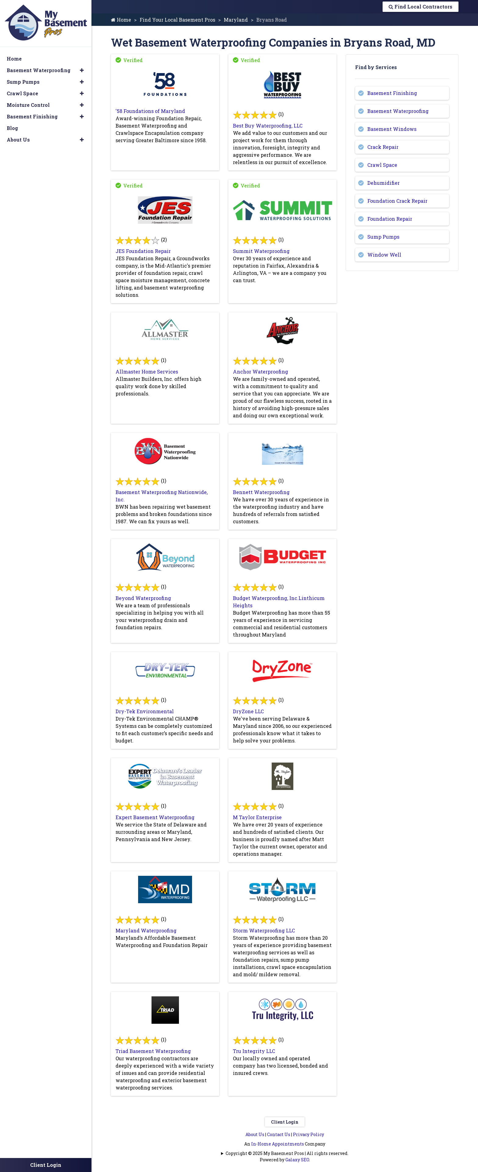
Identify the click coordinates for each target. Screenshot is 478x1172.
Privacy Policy (308, 1134)
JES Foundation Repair (143, 251)
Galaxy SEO (297, 1160)
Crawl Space (382, 165)
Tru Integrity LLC (254, 1051)
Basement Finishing (392, 93)
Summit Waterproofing (261, 251)
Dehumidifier (383, 183)
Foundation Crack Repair (397, 201)
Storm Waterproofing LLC (264, 930)
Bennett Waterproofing (261, 492)
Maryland (236, 19)
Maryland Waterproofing (146, 930)
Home (121, 19)
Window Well (384, 254)
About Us (254, 1134)
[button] (82, 70)
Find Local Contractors (420, 6)
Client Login (284, 1122)
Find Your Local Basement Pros (177, 19)
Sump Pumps (383, 236)
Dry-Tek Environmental (145, 711)
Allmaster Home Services (147, 371)
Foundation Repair (389, 219)
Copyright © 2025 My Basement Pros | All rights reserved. (287, 1153)
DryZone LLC (248, 711)
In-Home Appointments (277, 1144)
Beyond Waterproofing (143, 598)
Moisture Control (28, 105)
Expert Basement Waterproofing (155, 817)
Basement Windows (391, 129)
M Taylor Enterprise (257, 817)
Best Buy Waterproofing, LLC (267, 125)
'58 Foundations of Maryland (150, 111)
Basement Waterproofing (398, 111)
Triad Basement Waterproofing (153, 1051)
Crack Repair (382, 147)
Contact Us (278, 1134)
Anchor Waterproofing (260, 371)
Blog (12, 128)
